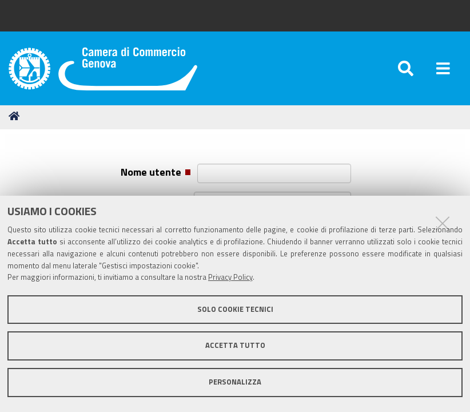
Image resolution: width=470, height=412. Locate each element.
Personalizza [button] (235, 382)
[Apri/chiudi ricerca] (406, 68)
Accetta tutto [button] (235, 345)
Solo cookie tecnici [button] (235, 309)
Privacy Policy (230, 277)
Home (16, 116)
